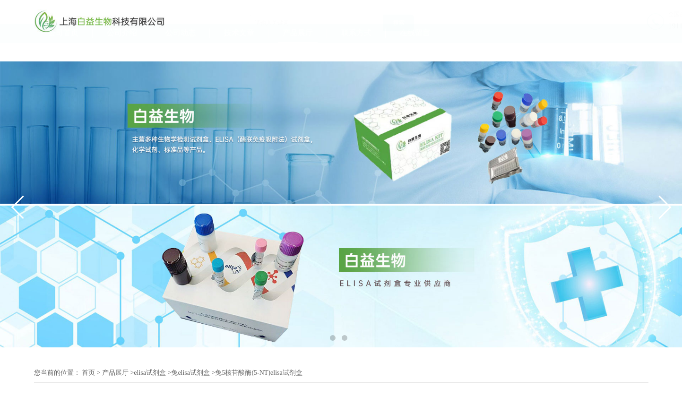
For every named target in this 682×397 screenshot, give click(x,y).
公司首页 (63, 51)
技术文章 (239, 51)
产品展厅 (298, 51)
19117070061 (627, 26)
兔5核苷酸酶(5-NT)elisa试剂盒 (258, 372)
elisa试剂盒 (150, 372)
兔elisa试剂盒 (190, 372)
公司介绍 (122, 51)
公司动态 (180, 51)
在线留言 (415, 51)
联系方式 (356, 51)
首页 (88, 372)
